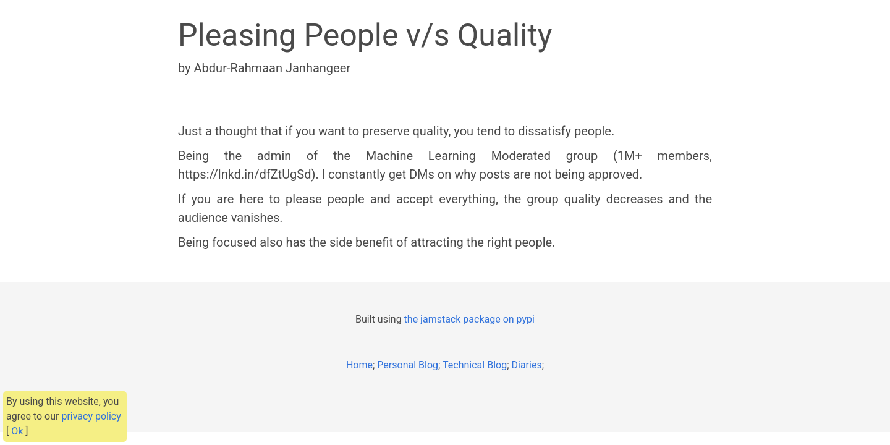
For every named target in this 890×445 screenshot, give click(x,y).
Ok (17, 431)
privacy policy (91, 416)
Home (359, 365)
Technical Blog (475, 365)
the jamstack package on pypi (469, 319)
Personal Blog (407, 365)
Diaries (527, 365)
